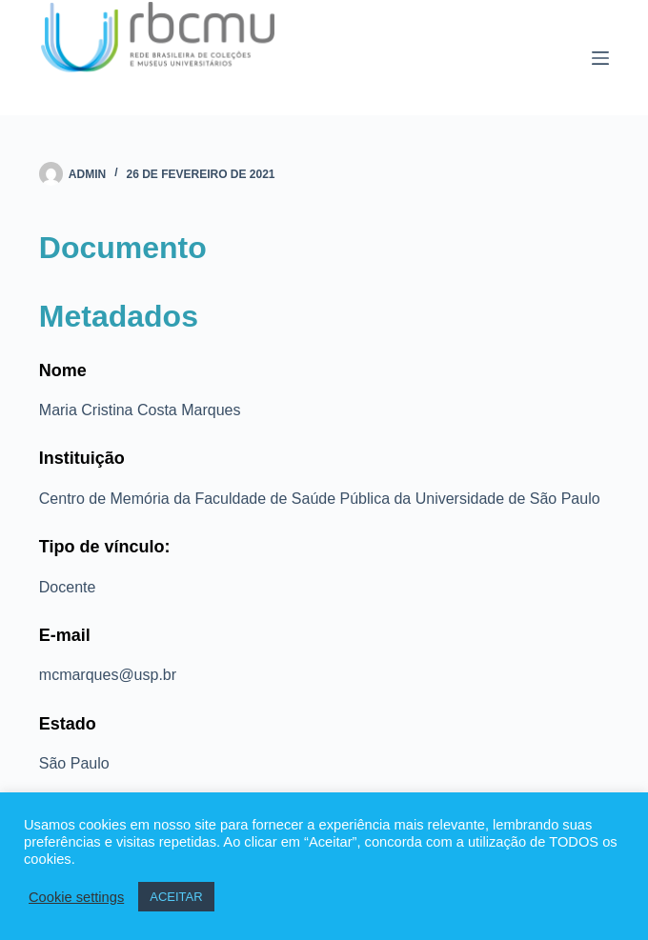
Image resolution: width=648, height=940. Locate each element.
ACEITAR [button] (176, 897)
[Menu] (600, 58)
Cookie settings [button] (76, 897)
